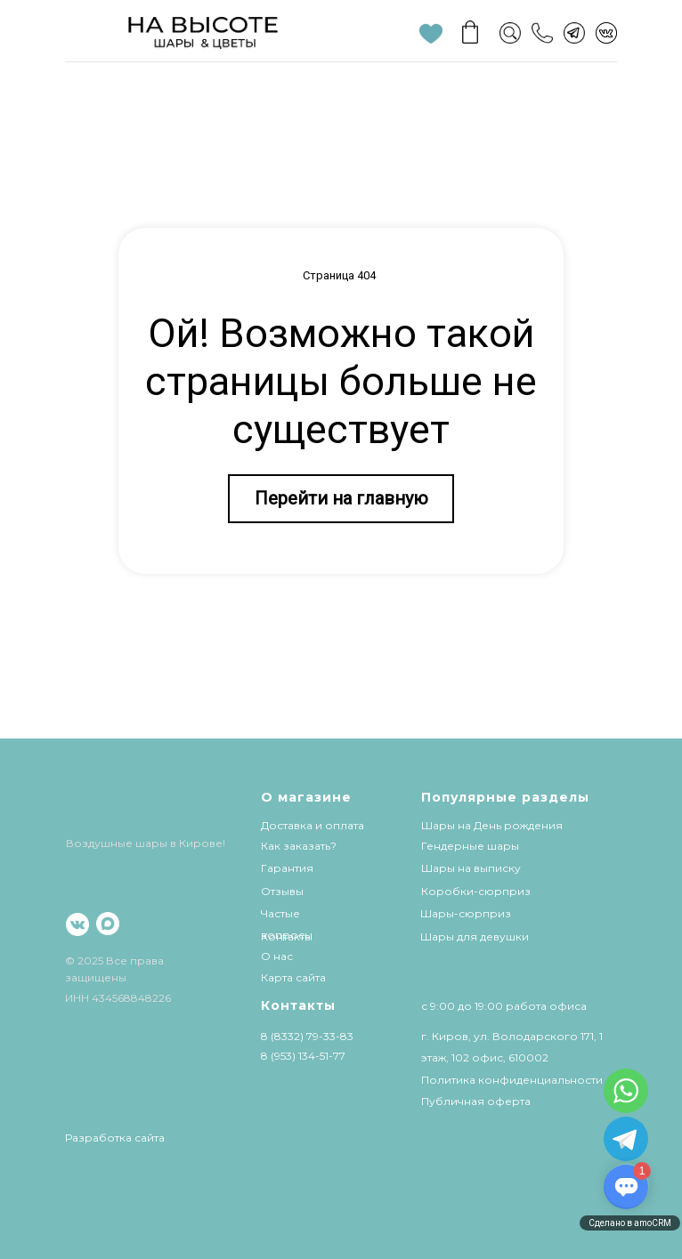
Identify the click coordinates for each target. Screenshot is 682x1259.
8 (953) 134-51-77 (303, 1055)
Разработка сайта (115, 1137)
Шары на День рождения (492, 825)
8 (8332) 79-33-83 (307, 1036)
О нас (277, 956)
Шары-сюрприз (465, 913)
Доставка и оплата (312, 825)
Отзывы (282, 891)
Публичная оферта (476, 1101)
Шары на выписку (471, 868)
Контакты (287, 936)
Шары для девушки (474, 936)
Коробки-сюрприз (476, 891)
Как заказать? (299, 845)
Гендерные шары (470, 845)
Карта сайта (293, 977)
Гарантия (287, 868)
